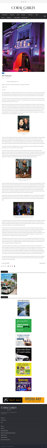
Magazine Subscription (4, 430)
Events (18, 14)
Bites (3, 17)
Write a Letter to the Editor (5, 439)
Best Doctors (24, 17)
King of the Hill (43, 263)
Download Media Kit (4, 437)
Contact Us (2, 428)
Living (36, 14)
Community (9, 17)
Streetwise (30, 14)
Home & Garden (17, 17)
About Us (2, 426)
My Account (3, 417)
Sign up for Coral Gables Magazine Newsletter (8, 432)
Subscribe (12, 14)
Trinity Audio (12, 81)
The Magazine (4, 14)
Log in (2, 422)
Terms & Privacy (3, 420)
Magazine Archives (4, 435)
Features (23, 14)
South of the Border (5, 263)
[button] (7, 15)
